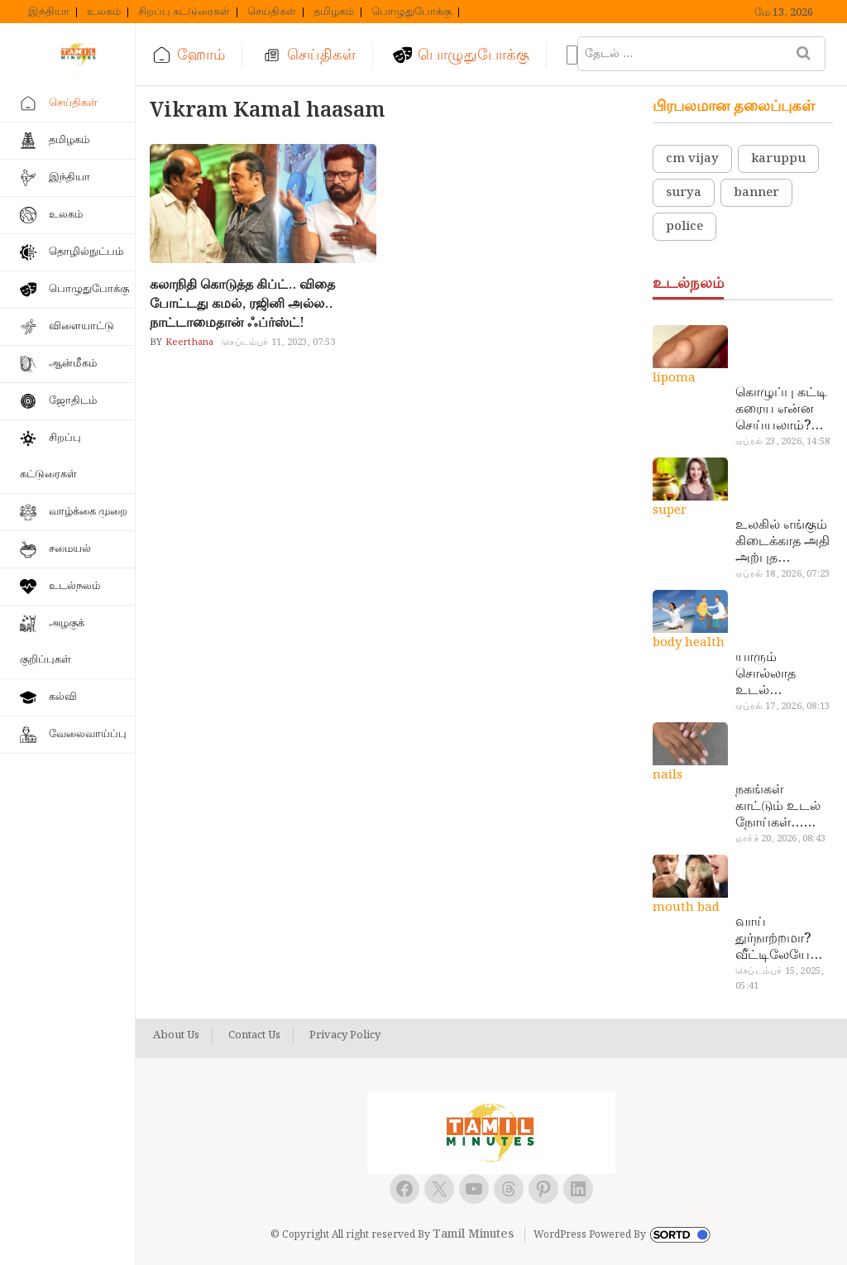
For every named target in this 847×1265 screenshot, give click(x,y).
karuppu (778, 159)
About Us (176, 1036)
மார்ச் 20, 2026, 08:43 (780, 838)
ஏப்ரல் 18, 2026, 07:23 (782, 574)
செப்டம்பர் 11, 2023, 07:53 (278, 342)
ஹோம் (201, 55)
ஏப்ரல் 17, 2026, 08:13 (782, 706)
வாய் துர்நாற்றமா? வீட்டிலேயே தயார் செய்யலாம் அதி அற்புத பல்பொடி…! (773, 939)
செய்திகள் (271, 12)
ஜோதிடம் (73, 401)
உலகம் (104, 12)
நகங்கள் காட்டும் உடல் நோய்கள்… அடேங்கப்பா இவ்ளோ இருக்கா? (778, 806)
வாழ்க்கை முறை (88, 511)
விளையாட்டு (81, 326)
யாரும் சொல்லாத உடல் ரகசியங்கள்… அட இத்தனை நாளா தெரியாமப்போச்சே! (781, 674)
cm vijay (692, 159)
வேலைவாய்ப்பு (88, 734)
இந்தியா (48, 12)
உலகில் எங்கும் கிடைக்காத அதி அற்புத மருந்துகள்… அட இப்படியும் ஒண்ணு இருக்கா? (782, 542)
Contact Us (254, 1036)
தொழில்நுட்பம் (86, 252)
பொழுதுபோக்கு (411, 12)
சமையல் (70, 549)
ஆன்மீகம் (73, 363)
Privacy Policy (344, 1036)
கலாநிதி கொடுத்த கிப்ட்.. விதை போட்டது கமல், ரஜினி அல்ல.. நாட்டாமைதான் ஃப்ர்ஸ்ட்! (242, 304)
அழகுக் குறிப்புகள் (52, 641)
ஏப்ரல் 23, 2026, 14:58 (782, 441)
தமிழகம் (333, 12)
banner (756, 193)
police (684, 227)
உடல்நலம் (74, 586)
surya (683, 193)
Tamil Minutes (473, 1234)
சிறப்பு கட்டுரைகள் (184, 12)
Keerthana (187, 342)
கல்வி (63, 697)
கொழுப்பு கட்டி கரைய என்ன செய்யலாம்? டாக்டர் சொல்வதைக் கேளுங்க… (781, 409)
